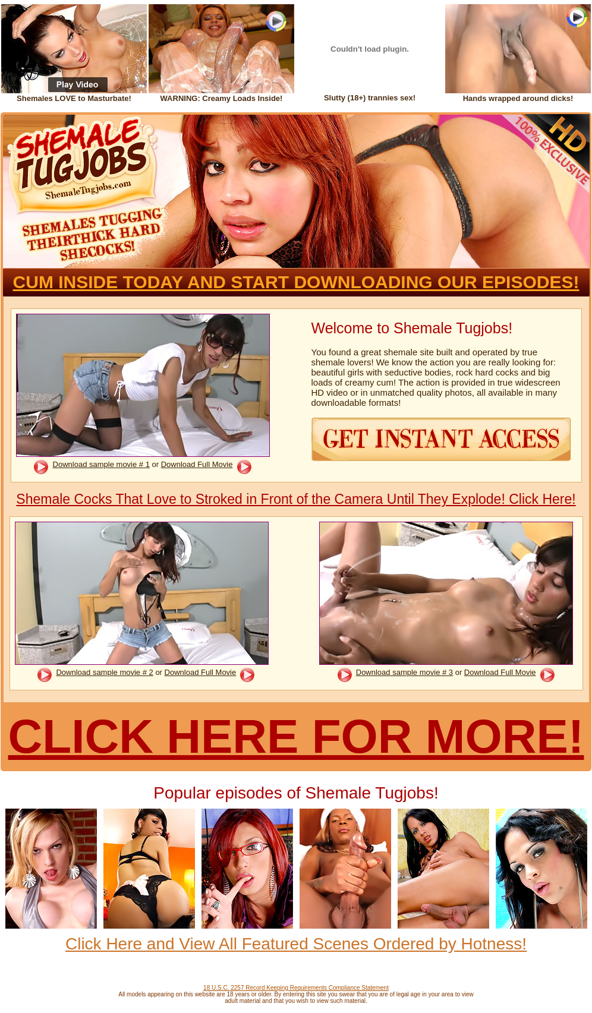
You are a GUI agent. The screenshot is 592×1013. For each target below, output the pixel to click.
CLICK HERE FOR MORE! (296, 736)
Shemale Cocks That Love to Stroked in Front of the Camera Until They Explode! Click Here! (295, 499)
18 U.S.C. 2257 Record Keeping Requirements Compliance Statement (296, 987)
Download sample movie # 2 (104, 672)
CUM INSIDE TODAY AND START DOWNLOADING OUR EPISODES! (296, 282)
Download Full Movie (197, 464)
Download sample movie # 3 (404, 672)
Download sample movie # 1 (101, 464)
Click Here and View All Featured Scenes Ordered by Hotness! (296, 944)
